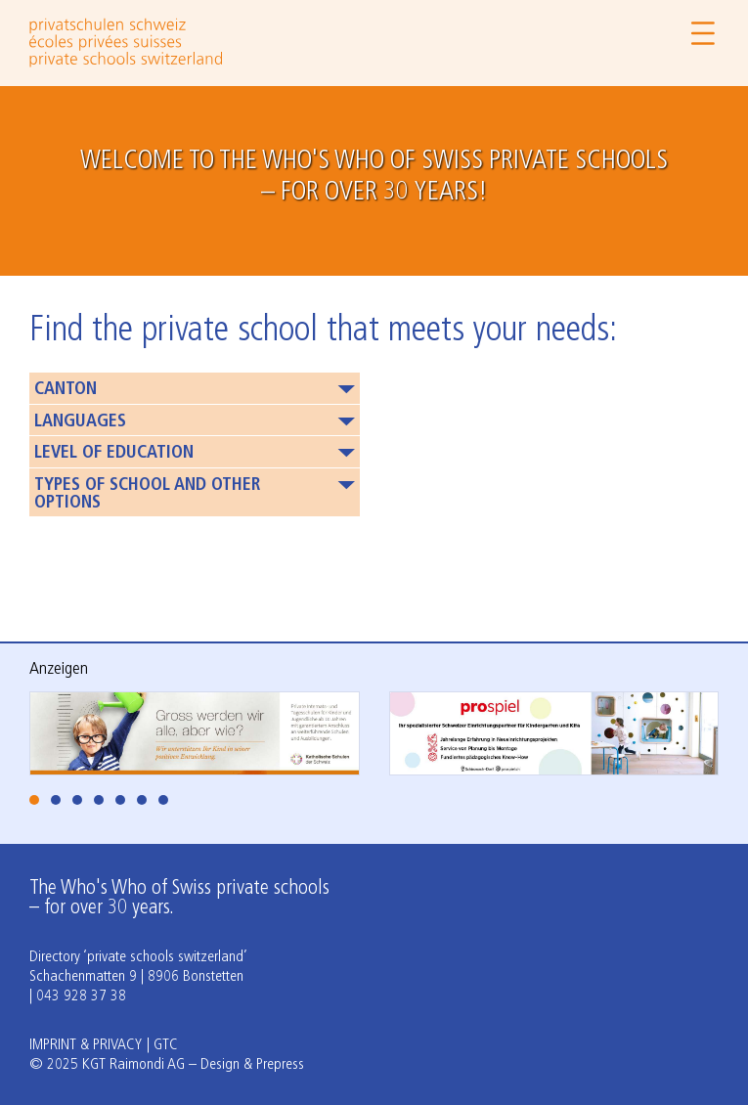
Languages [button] (80, 422)
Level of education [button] (114, 453)
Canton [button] (65, 389)
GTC (166, 1045)
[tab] (34, 800)
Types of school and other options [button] (147, 494)
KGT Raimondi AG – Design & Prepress (193, 1065)
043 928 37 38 (81, 996)
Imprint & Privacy (86, 1045)
